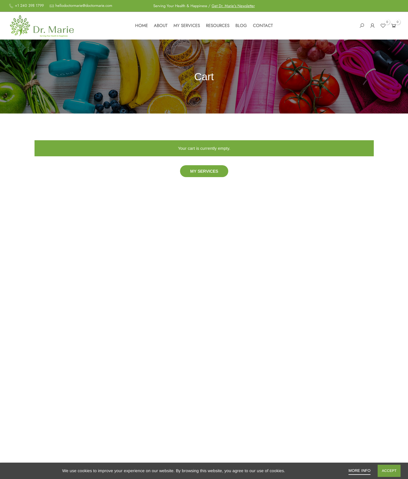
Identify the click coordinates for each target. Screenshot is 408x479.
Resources (217, 26)
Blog (241, 26)
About (161, 26)
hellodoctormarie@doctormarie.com (83, 5)
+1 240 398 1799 (29, 5)
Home (141, 26)
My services (186, 26)
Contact (263, 26)
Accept (389, 471)
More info (359, 470)
